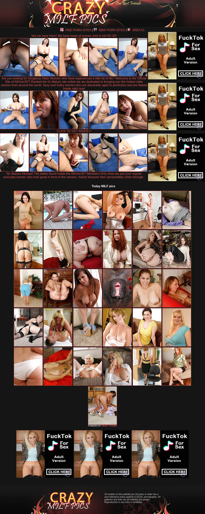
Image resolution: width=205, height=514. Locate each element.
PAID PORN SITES (75, 30)
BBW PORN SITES (109, 30)
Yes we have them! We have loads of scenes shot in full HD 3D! (74, 35)
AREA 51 (136, 30)
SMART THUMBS (109, 426)
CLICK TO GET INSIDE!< (74, 131)
